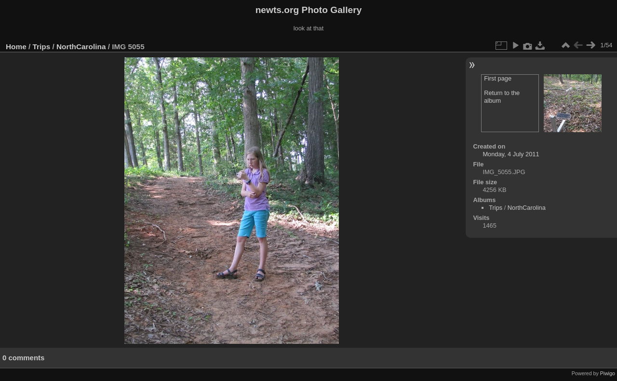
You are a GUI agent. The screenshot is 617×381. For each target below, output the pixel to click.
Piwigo (607, 373)
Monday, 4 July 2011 (511, 154)
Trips (42, 46)
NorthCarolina (81, 46)
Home (16, 46)
